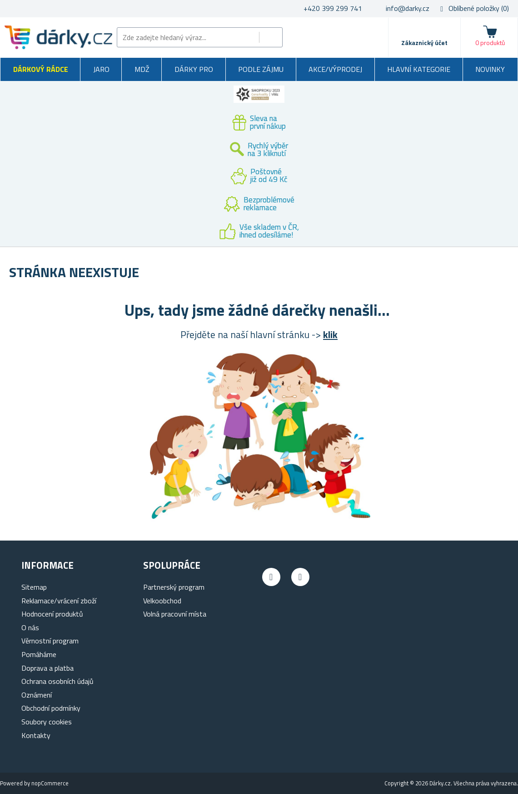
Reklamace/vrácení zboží (58, 600)
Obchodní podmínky (50, 708)
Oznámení (36, 694)
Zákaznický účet (424, 42)
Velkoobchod (162, 600)
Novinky (490, 69)
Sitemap (34, 587)
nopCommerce (50, 783)
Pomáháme (38, 654)
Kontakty (35, 735)
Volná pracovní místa (174, 613)
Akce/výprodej (335, 69)
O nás (30, 627)
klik (330, 334)
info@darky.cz (407, 8)
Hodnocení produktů (52, 613)
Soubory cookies (46, 721)
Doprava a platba (47, 668)
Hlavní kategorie (418, 69)
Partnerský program (173, 587)
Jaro (101, 69)
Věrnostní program (50, 640)
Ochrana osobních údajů (57, 681)
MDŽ (141, 69)
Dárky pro (193, 69)
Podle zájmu (261, 69)
